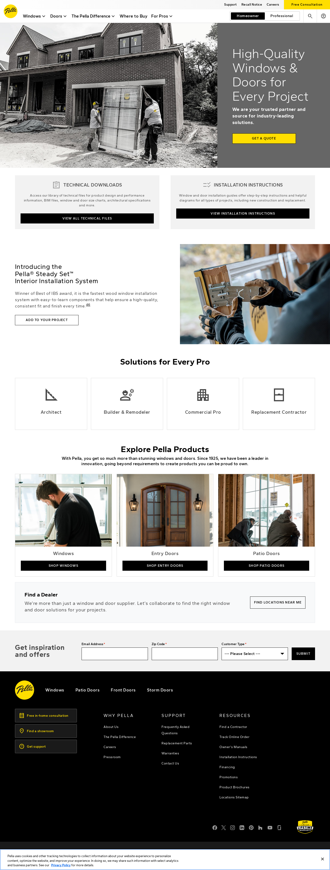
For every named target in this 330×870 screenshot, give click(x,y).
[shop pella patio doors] (266, 525)
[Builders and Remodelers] (127, 404)
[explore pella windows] (54, 690)
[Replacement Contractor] (279, 404)
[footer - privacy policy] (246, 850)
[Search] (310, 16)
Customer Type (233, 644)
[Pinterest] (251, 827)
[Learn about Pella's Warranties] (305, 827)
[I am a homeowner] (248, 16)
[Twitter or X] (223, 827)
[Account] (323, 16)
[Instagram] (232, 827)
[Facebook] (215, 827)
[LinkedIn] (242, 827)
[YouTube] (270, 827)
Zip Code (158, 644)
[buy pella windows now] (63, 525)
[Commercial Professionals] (203, 404)
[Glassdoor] (279, 827)
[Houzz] (260, 827)
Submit (303, 654)
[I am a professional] (282, 16)
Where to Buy (136, 16)
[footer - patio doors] (87, 690)
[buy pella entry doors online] (165, 525)
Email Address (92, 644)
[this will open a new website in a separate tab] (251, 5)
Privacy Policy (61, 866)
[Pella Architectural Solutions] (51, 404)
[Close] (322, 860)
